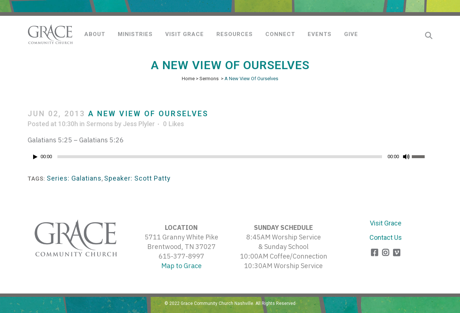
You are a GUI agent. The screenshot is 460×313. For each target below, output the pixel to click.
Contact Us (385, 237)
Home (188, 78)
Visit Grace (385, 223)
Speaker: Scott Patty (137, 178)
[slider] (219, 156)
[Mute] (406, 157)
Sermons (209, 78)
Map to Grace (181, 266)
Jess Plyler (139, 124)
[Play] (35, 156)
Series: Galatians (74, 178)
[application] (230, 158)
